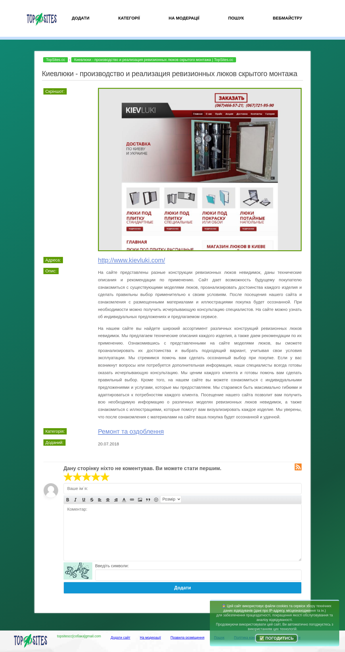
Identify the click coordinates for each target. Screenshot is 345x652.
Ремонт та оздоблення (131, 431)
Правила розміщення (187, 638)
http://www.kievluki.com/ (131, 260)
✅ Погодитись (276, 638)
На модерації (184, 18)
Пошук (236, 18)
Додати (80, 18)
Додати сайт (121, 638)
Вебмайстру (287, 18)
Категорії (129, 18)
